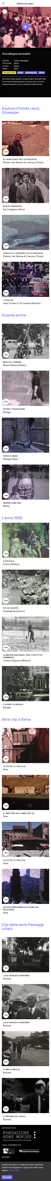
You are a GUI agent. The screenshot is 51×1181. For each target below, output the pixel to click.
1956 (16, 68)
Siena (16, 66)
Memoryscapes (25, 3)
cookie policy (13, 1170)
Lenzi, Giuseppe (21, 60)
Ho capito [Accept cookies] (7, 1177)
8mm (16, 63)
